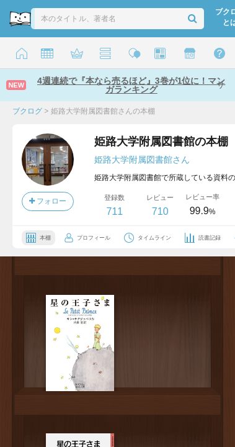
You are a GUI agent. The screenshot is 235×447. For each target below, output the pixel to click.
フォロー (47, 201)
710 (160, 211)
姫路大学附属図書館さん (142, 160)
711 (114, 211)
